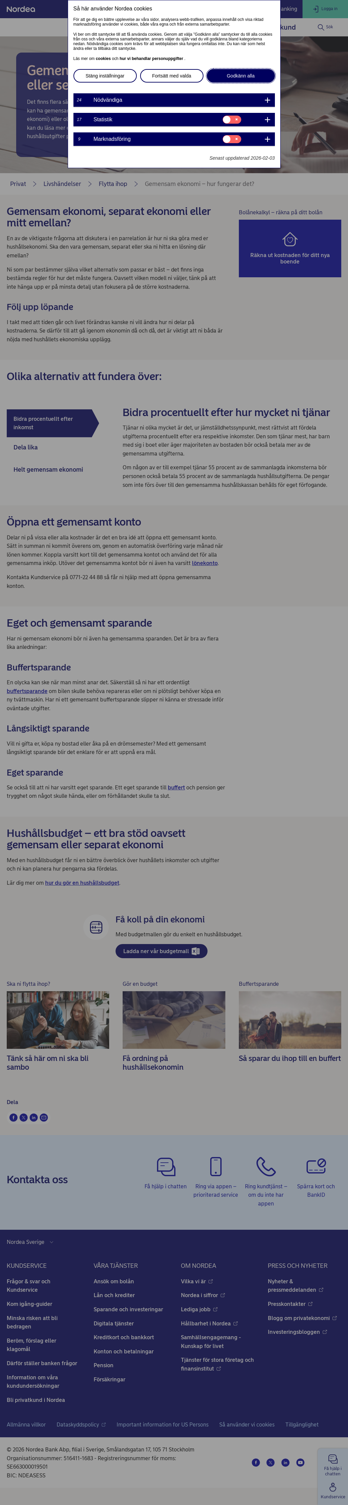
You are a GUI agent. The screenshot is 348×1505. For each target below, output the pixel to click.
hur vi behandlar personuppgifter (152, 58)
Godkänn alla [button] (241, 76)
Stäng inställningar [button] (105, 76)
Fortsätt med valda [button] (171, 76)
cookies (104, 58)
